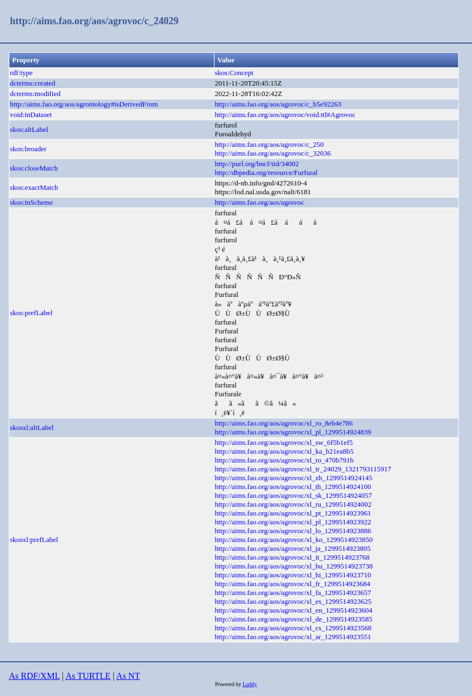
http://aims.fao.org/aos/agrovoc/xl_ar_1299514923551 (293, 637)
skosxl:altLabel (31, 427)
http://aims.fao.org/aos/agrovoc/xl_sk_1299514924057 (293, 495)
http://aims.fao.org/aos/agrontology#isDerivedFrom (84, 104)
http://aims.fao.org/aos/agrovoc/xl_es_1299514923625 (293, 601)
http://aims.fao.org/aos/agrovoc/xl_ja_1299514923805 (293, 548)
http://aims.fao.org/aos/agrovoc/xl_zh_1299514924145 (294, 478)
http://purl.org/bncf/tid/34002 (257, 164)
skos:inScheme (31, 202)
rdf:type (21, 72)
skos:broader (28, 149)
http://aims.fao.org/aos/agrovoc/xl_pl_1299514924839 (293, 432)
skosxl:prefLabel (34, 539)
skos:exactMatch (34, 187)
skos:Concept (234, 72)
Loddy (250, 684)
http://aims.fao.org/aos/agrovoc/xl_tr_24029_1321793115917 (303, 469)
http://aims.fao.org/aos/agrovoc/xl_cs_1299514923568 (293, 628)
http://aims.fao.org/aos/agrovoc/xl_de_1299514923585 (294, 619)
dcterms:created (32, 83)
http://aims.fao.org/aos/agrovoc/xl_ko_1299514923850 (294, 539)
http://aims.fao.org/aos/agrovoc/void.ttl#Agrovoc (285, 114)
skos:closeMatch (34, 168)
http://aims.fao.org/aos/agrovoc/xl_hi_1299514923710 (293, 575)
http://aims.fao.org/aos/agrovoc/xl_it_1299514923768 (292, 557)
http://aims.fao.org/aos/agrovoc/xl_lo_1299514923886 (293, 531)
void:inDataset (31, 114)
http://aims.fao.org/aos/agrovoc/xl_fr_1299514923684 (293, 584)
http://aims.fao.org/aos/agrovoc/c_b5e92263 (278, 104)
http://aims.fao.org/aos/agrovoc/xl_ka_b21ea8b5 (284, 451)
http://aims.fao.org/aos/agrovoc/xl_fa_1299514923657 (293, 592)
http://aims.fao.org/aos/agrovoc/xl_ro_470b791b (284, 460)
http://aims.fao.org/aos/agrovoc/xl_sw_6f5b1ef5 (284, 442)
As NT (128, 676)
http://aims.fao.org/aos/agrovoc (259, 202)
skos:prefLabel (31, 313)
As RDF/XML (34, 676)
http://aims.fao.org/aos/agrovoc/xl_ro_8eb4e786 (284, 423)
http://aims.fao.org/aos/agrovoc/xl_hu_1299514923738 (294, 566)
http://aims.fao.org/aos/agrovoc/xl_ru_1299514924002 (293, 504)
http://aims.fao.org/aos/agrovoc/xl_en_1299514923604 (294, 610)
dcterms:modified (35, 93)
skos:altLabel (29, 129)
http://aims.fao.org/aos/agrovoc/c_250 (269, 144)
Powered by (229, 684)
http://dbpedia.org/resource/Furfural (266, 172)
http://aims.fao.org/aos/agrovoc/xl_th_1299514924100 (293, 486)
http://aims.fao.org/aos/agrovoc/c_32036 (273, 153)
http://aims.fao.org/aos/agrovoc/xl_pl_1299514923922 (293, 522)
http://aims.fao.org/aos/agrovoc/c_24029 (94, 20)
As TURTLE (88, 676)
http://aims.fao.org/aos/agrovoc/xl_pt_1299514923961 (293, 513)
